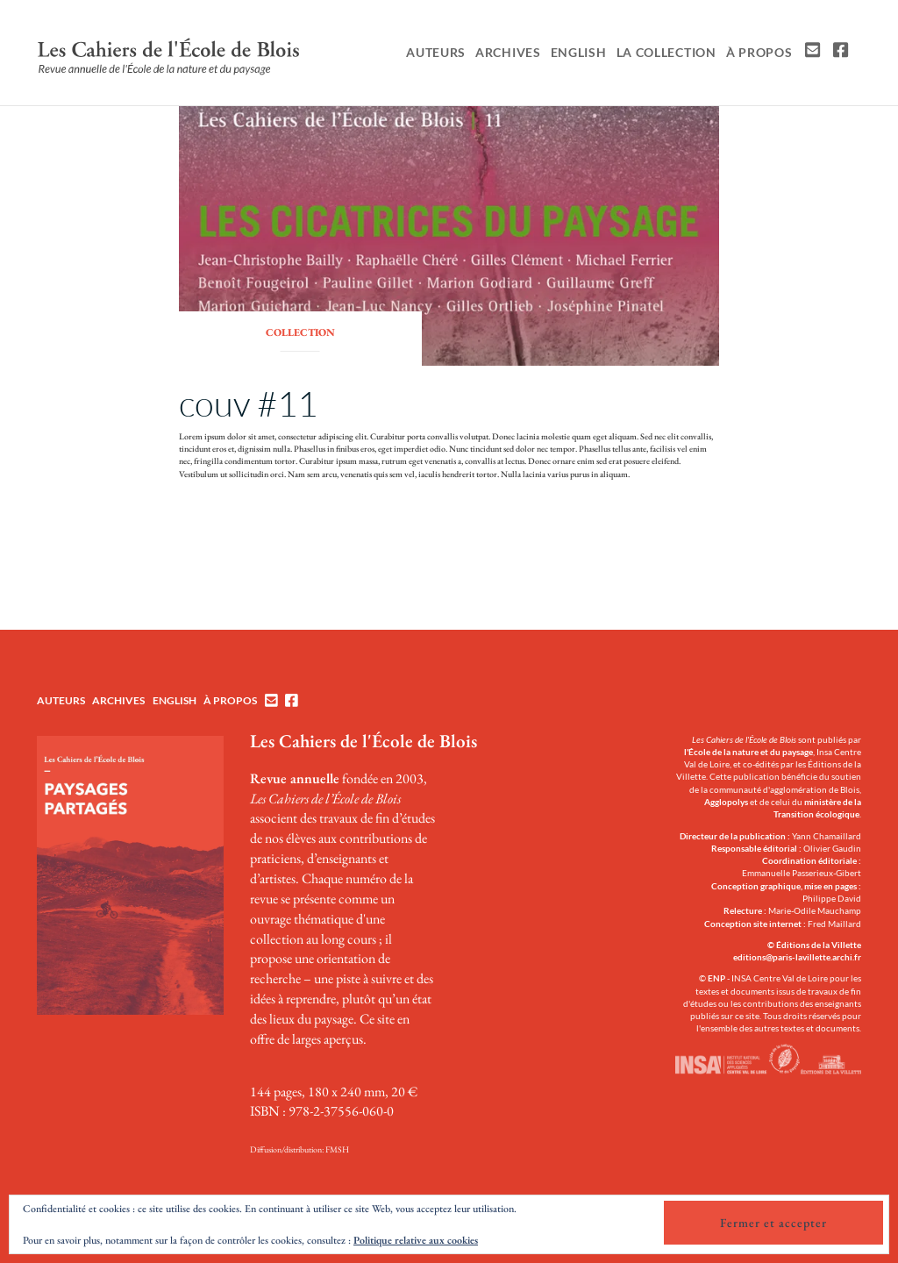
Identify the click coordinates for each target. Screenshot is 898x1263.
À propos (759, 52)
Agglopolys (726, 801)
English (579, 52)
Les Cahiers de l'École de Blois (363, 741)
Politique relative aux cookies (415, 1240)
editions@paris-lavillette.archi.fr (797, 957)
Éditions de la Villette (818, 944)
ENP (716, 978)
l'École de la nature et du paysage (748, 751)
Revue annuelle (294, 778)
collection (300, 332)
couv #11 (248, 403)
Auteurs (436, 52)
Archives (508, 52)
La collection (666, 52)
